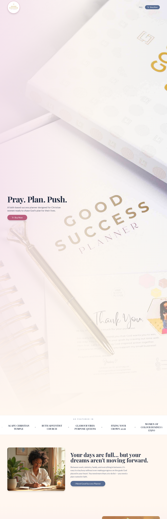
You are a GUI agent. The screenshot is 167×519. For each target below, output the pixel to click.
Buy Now (17, 217)
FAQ (140, 7)
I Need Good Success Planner (88, 483)
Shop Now (152, 7)
